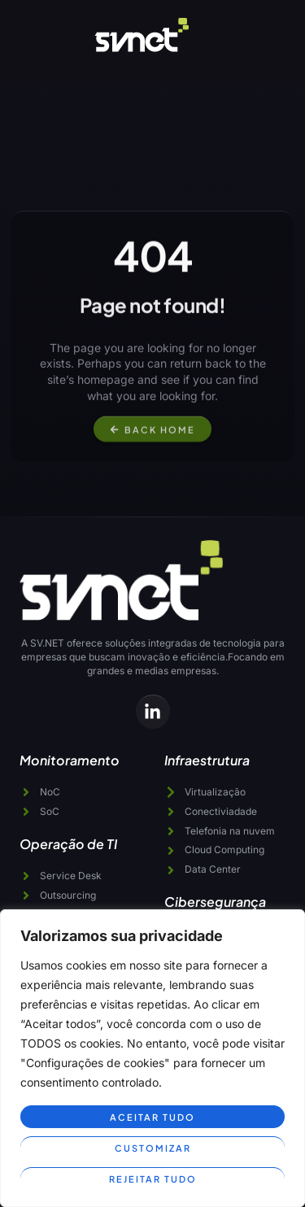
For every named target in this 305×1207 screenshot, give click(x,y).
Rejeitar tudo (153, 1179)
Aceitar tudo (152, 1117)
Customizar (153, 1148)
